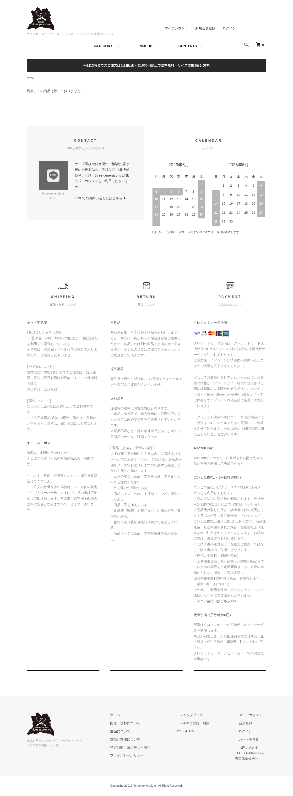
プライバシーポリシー (139, 756)
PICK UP (145, 46)
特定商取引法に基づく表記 (142, 748)
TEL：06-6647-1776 (251, 754)
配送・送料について (137, 724)
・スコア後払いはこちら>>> (215, 602)
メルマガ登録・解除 (199, 724)
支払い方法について (137, 740)
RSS (187, 732)
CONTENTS (188, 46)
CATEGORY (103, 46)
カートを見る (246, 740)
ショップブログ (195, 716)
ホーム (31, 78)
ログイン (229, 28)
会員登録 (242, 724)
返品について (132, 732)
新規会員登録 (205, 28)
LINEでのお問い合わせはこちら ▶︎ (101, 199)
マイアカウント (176, 28)
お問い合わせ (246, 748)
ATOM (198, 732)
